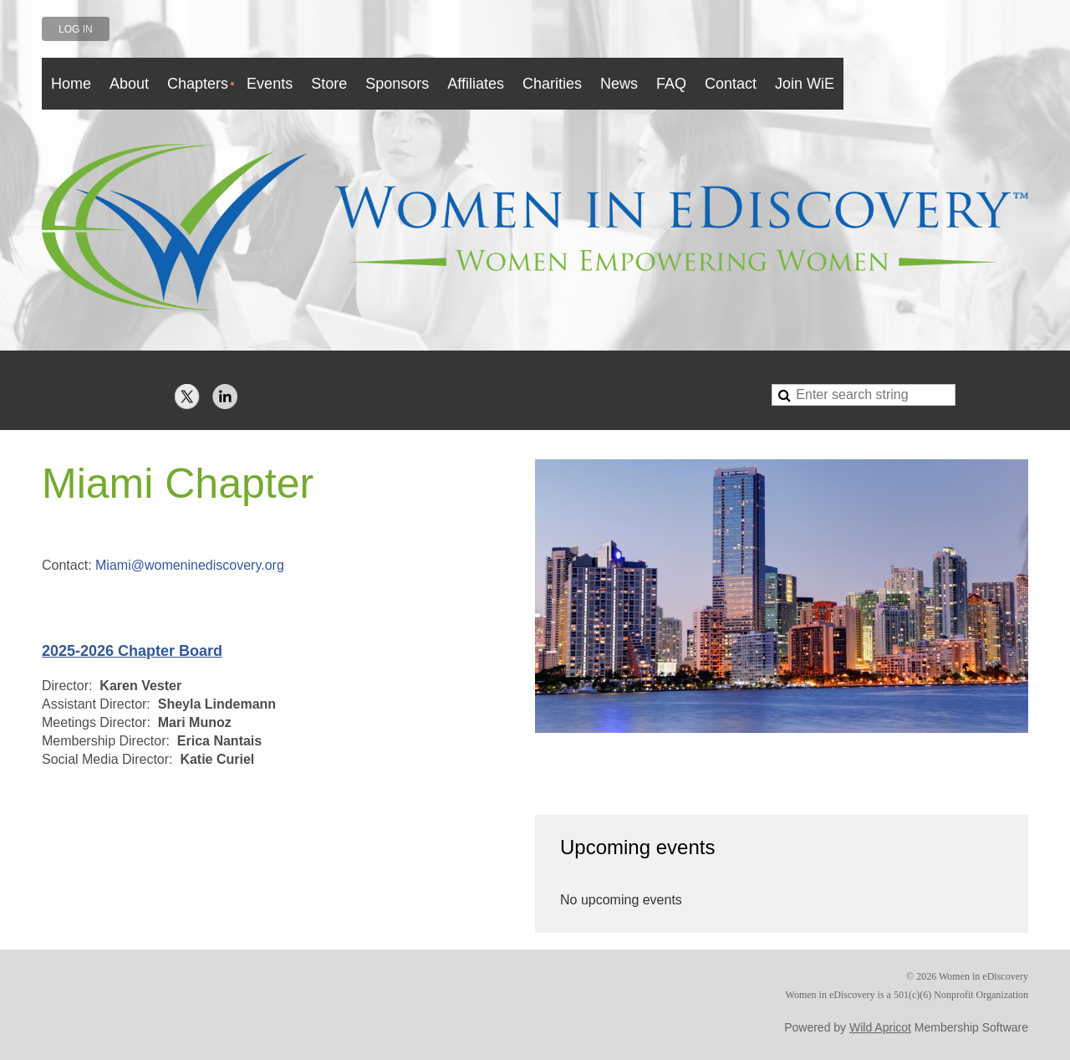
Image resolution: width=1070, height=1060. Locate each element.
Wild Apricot (880, 1027)
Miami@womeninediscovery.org (189, 565)
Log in (76, 29)
